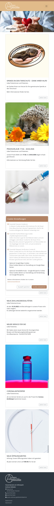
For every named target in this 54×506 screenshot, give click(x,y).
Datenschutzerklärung (13, 281)
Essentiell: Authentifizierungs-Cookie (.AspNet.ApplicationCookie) (28, 240)
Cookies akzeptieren (39, 287)
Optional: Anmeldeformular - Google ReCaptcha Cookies (28, 273)
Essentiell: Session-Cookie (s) (28, 227)
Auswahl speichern (24, 287)
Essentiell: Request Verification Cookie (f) (28, 255)
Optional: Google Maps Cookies (28, 265)
